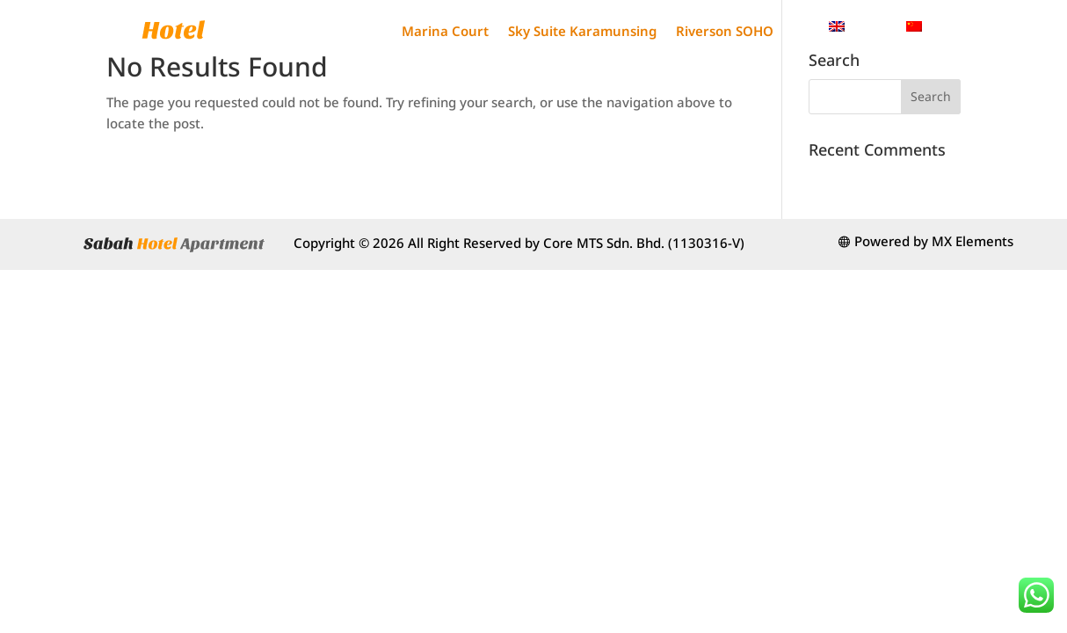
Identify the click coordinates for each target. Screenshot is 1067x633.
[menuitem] (858, 26)
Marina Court (445, 31)
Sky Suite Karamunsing (582, 31)
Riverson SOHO (724, 31)
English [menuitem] (869, 25)
